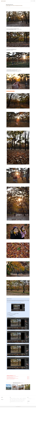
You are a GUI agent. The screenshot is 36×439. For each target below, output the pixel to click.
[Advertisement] (18, 375)
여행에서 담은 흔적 (8, 393)
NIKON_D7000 (24, 416)
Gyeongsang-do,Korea (11, 393)
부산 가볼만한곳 (11, 416)
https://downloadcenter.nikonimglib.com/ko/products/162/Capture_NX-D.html (15, 302)
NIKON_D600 (14, 416)
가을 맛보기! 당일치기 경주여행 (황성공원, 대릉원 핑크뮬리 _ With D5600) (12, 396)
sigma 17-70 (21, 416)
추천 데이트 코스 (18, 416)
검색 (34, 416)
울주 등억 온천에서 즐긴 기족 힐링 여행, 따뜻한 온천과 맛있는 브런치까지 (12, 394)
